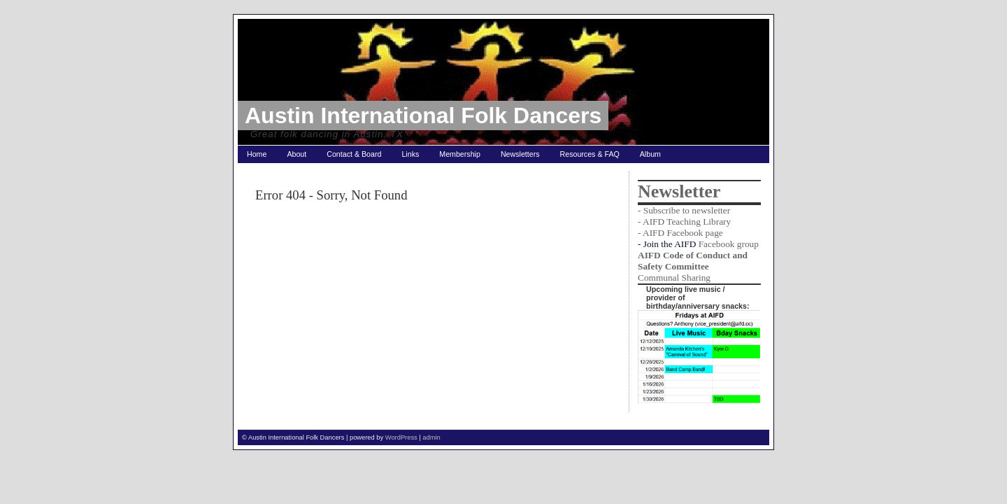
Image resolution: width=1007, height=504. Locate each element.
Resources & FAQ (590, 154)
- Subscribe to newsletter (684, 210)
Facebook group (729, 244)
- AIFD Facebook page (680, 232)
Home (256, 154)
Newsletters (520, 154)
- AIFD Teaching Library (684, 221)
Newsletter (679, 191)
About (296, 154)
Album (650, 154)
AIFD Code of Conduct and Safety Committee (693, 261)
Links (410, 154)
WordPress (401, 437)
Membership (459, 154)
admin (431, 437)
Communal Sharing (674, 277)
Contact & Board (354, 154)
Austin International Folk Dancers (423, 115)
